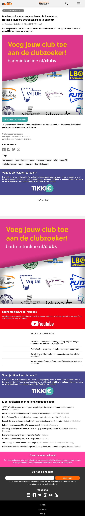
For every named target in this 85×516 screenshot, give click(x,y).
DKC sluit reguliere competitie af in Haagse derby (25, 439)
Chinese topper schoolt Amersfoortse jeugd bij (38, 443)
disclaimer (43, 509)
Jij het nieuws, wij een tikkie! (15, 119)
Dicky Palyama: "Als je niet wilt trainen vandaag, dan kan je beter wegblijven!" (35, 417)
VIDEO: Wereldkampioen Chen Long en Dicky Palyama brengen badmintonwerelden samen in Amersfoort (55, 343)
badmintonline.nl (31, 460)
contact (42, 505)
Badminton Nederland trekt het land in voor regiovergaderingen (55, 349)
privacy (42, 514)
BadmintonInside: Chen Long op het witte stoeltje (25, 435)
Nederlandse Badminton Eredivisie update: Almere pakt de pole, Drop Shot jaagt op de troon (41, 447)
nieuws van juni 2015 (14, 10)
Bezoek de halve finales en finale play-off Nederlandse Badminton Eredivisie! (41, 421)
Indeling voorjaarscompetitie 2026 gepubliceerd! (30, 425)
